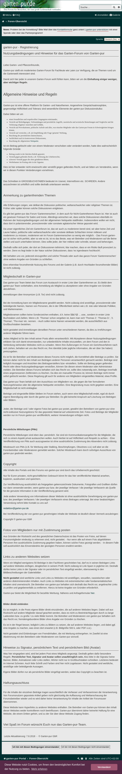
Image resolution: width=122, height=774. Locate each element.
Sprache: (99, 39)
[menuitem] (16, 15)
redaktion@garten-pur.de (16, 508)
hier (93, 593)
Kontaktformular (64, 29)
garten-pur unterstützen (97, 29)
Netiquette (34, 141)
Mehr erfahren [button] (39, 769)
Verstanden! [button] (104, 767)
